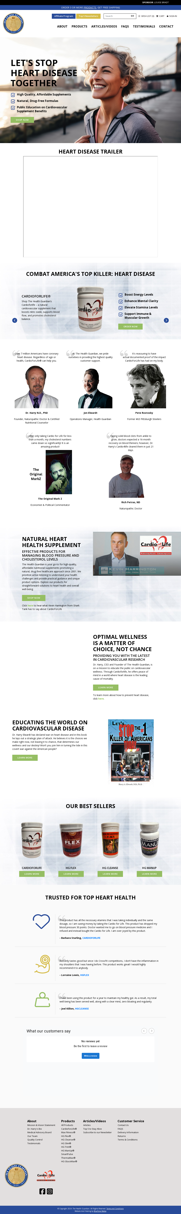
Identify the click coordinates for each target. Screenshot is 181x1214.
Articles (87, 1124)
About (62, 26)
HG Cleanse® (68, 1139)
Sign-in (172, 16)
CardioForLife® (69, 1128)
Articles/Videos (104, 26)
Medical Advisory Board (39, 1132)
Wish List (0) (146, 16)
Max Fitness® (68, 1132)
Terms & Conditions (128, 1139)
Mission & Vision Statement (41, 1124)
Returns (122, 1135)
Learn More (105, 687)
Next (166, 321)
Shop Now (22, 119)
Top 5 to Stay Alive (92, 1128)
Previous (14, 321)
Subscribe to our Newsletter (97, 1132)
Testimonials (144, 26)
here (30, 605)
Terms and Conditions (115, 1208)
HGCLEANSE (82, 1008)
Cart (160, 16)
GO (132, 16)
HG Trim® (66, 1146)
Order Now (130, 326)
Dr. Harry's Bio (34, 1128)
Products (79, 26)
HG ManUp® (67, 1150)
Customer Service (131, 1121)
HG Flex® (66, 1135)
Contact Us (123, 1124)
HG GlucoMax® (69, 1161)
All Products (67, 1124)
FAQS (125, 26)
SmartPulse (67, 1153)
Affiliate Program (63, 16)
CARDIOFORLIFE (91, 937)
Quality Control (35, 1139)
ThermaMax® (68, 1157)
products (89, 7)
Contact (166, 26)
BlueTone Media (100, 1211)
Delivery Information (128, 1132)
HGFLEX (84, 974)
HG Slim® (66, 1143)
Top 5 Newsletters (88, 16)
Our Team (32, 1135)
